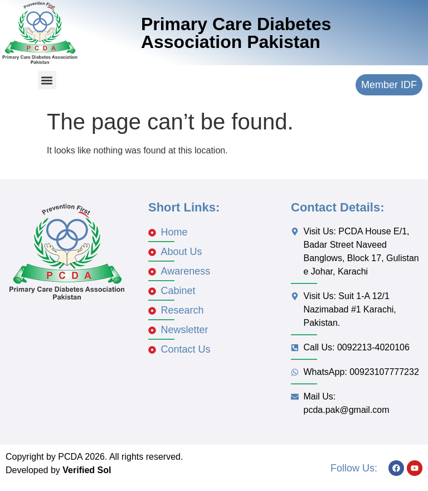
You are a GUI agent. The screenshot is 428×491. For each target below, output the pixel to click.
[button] (47, 80)
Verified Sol (86, 470)
